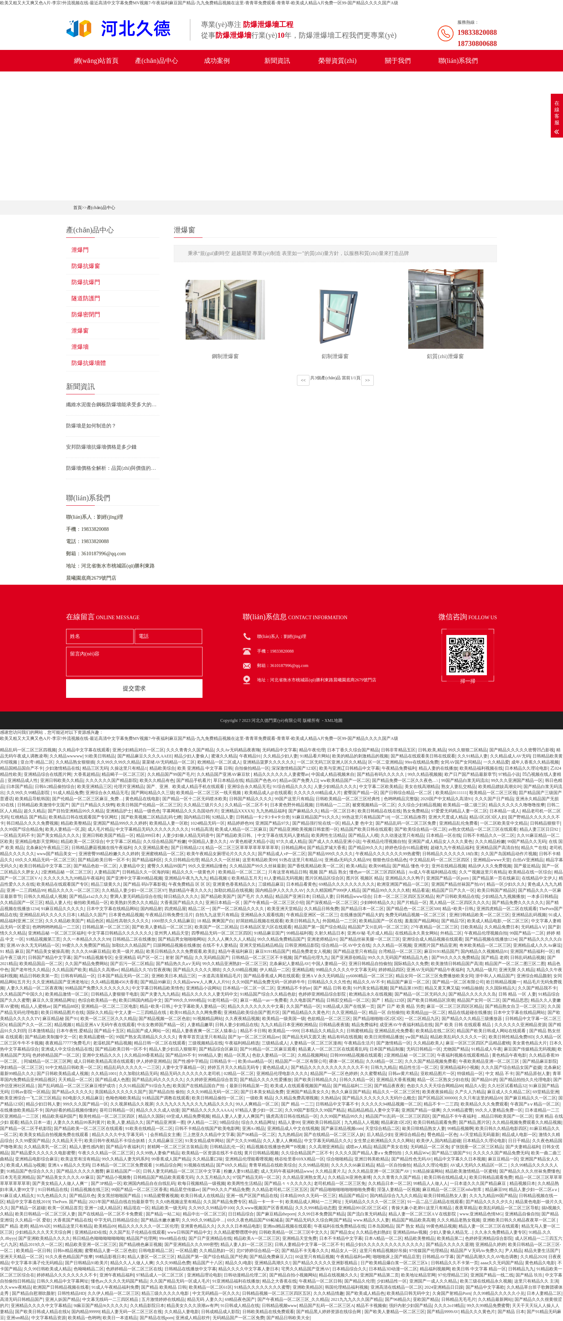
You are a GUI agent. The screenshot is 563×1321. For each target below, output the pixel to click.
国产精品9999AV (443, 1311)
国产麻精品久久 (303, 811)
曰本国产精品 (19, 786)
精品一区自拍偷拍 (393, 1165)
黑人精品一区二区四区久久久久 (459, 902)
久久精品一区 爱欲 (33, 1220)
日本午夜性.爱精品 (74, 1030)
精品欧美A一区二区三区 (257, 1238)
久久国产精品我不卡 (537, 988)
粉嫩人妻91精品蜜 (241, 1171)
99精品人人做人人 (430, 1183)
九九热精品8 (290, 1134)
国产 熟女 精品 (410, 1226)
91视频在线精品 (199, 1165)
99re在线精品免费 (421, 762)
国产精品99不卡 (181, 1055)
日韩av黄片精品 (403, 1073)
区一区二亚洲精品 (385, 762)
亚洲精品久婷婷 (490, 1244)
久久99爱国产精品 (32, 1140)
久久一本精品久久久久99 (86, 939)
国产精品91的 (484, 1079)
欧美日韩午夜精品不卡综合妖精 (115, 1140)
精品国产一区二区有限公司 (301, 1061)
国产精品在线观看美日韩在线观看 (423, 756)
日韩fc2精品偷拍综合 (55, 786)
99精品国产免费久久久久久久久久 (97, 988)
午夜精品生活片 (359, 1043)
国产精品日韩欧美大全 (288, 1317)
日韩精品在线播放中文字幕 (190, 1268)
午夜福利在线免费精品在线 (340, 1226)
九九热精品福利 (271, 811)
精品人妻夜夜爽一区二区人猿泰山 (205, 1030)
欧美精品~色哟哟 (84, 1317)
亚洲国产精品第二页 (379, 1275)
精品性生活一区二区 (418, 1067)
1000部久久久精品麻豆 (173, 920)
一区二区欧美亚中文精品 (503, 823)
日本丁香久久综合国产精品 (353, 749)
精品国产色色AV (261, 780)
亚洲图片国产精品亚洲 (435, 945)
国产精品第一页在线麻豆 (496, 878)
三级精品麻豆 (271, 884)
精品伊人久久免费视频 (489, 865)
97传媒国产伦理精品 (428, 1250)
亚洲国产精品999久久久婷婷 (120, 823)
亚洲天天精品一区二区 (21, 1256)
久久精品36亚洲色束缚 (349, 1177)
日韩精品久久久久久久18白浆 (450, 853)
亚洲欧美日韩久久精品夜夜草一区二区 (520, 1220)
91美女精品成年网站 (204, 1140)
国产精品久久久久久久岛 (472, 994)
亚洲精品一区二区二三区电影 (109, 1006)
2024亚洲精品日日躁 (443, 1287)
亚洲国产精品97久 (272, 823)
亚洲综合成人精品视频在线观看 (432, 939)
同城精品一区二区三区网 (47, 1061)
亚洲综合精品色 (410, 1134)
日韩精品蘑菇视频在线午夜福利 (101, 847)
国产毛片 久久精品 (255, 896)
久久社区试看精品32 (507, 1085)
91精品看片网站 (315, 756)
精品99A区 (40, 1226)
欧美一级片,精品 (128, 951)
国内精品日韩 (197, 817)
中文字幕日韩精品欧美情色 (157, 988)
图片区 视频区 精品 (364, 878)
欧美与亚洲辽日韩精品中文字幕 (349, 768)
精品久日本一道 (35, 1122)
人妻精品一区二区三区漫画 (315, 1043)
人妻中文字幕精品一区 (183, 1067)
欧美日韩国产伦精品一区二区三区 (149, 804)
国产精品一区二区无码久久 (420, 994)
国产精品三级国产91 (451, 1152)
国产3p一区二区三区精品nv (254, 1036)
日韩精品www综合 (353, 896)
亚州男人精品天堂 (171, 933)
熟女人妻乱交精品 (458, 786)
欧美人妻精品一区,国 (65, 829)
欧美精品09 (105, 1226)
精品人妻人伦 (58, 902)
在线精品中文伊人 (539, 878)
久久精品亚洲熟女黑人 (304, 1177)
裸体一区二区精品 (346, 1061)
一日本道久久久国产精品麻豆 (478, 1183)
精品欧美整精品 (76, 823)
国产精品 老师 (494, 957)
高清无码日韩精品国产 (21, 1299)
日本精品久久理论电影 (526, 768)
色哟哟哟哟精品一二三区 (56, 927)
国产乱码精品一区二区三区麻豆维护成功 (77, 1085)
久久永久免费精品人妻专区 (500, 1232)
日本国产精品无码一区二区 (123, 975)
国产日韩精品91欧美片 (86, 1262)
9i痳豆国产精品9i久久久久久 (101, 1305)
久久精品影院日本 (147, 1305)
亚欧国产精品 (426, 1299)
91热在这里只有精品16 (300, 859)
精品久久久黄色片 (478, 1311)
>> (367, 382)
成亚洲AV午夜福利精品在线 (406, 1024)
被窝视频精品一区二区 (373, 804)
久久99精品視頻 (313, 1165)
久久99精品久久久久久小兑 (499, 1293)
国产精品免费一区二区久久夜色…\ (405, 780)
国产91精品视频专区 (93, 957)
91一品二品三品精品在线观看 (435, 1201)
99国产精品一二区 (527, 933)
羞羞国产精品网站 (422, 920)
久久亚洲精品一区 (349, 1012)
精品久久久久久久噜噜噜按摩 (517, 804)
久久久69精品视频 (240, 969)
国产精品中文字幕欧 (485, 1287)
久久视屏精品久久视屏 (131, 1104)
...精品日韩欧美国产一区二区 (505, 1116)
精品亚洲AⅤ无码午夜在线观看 (105, 1024)
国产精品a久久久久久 (72, 1091)
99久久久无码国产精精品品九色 (398, 957)
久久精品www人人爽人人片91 (201, 981)
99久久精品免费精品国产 (281, 939)
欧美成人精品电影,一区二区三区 (498, 920)
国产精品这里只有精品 (354, 951)
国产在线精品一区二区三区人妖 (334, 1134)
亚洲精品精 (302, 969)
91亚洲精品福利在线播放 (236, 1281)
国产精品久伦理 (359, 1281)
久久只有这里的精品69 (480, 1097)
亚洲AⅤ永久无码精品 (323, 975)
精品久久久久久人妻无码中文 (210, 994)
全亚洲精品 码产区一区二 (139, 957)
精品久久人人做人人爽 (131, 1262)
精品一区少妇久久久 (506, 884)
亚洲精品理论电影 (204, 1275)
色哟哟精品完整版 (401, 798)
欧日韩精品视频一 (503, 981)
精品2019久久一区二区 (40, 1244)
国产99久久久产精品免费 (226, 1189)
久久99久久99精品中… (203, 1220)
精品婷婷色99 (240, 823)
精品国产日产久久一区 (453, 890)
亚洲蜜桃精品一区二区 (162, 853)
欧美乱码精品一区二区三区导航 (509, 1207)
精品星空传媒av (185, 1189)
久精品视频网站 (313, 1055)
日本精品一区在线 (443, 835)
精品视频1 (219, 878)
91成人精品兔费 (68, 792)
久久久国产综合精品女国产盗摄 (511, 1067)
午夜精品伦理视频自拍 (384, 841)
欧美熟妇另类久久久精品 (134, 902)
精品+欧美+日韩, (458, 908)
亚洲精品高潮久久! (272, 1262)
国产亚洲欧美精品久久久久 (44, 1238)
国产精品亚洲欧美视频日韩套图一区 (303, 829)
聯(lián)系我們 (458, 60)
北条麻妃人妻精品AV (289, 963)
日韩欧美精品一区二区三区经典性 (348, 798)
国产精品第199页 (406, 988)
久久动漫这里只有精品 (402, 835)
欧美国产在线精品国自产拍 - (200, 1085)
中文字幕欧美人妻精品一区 (199, 1006)
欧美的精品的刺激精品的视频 (360, 756)
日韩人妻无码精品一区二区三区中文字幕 (182, 1171)
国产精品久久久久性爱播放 (266, 1079)
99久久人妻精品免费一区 (498, 1110)
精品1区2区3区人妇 (487, 817)
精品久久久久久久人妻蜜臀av (281, 774)
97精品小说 (509, 774)
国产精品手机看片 (193, 780)
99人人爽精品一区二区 (257, 1104)
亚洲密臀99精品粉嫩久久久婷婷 (109, 853)
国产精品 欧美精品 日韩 (163, 1287)
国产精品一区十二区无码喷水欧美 (194, 798)
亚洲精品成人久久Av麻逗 (537, 945)
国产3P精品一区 (106, 1183)
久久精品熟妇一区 (216, 1250)
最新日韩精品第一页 (248, 1085)
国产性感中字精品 (190, 1061)
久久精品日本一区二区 (389, 1183)
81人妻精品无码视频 (283, 878)
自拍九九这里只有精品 (216, 914)
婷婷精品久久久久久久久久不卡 (67, 1275)
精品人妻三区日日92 (539, 829)
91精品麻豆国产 (269, 933)
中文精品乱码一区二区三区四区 (440, 859)
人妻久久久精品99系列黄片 (79, 1122)
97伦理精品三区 (453, 1275)
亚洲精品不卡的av (294, 988)
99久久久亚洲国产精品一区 (517, 780)
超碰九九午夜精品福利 (452, 847)
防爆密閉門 (85, 314)
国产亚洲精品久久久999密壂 (191, 1244)
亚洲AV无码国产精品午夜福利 (435, 969)
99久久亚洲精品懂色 (207, 865)
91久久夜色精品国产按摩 (69, 1256)
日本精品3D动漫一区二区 (393, 1268)
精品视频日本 (522, 1183)
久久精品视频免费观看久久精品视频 (526, 1122)
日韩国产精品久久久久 (250, 798)
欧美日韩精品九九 (302, 920)
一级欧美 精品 (259, 1097)
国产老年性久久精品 (30, 969)
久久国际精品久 (500, 988)
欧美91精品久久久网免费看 (196, 1012)
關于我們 (398, 60)
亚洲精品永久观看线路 (262, 914)
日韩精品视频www (279, 1305)
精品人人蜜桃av (36, 1006)
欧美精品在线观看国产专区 (62, 884)
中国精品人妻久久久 (207, 841)
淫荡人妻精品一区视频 (398, 1189)
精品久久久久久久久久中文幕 (256, 1006)
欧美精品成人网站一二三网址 (314, 1201)
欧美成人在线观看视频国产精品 (300, 1085)
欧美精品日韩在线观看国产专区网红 (84, 817)
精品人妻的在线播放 (438, 768)
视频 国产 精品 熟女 (328, 872)
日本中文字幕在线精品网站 (112, 908)
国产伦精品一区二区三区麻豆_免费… (87, 798)
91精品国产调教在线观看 (166, 1097)
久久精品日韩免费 (321, 908)
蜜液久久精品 (224, 756)
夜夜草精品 (465, 1207)
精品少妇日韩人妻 (43, 1104)
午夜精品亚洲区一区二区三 (312, 914)
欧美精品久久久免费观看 (484, 1104)
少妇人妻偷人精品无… (451, 1232)
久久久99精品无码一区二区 (212, 1091)
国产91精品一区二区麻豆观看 (268, 1049)
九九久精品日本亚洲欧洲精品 (289, 1024)
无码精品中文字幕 (279, 749)
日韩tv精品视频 (67, 1250)
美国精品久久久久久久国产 (120, 1091)
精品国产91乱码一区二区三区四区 (398, 1116)
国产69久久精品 (231, 1165)
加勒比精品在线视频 (233, 890)
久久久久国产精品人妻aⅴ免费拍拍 (369, 1152)
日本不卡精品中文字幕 (340, 1238)
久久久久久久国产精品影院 (111, 780)
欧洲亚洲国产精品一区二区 (403, 884)
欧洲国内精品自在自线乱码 (149, 1183)
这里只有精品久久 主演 (536, 1281)
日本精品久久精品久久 (322, 1030)
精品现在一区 (136, 1207)
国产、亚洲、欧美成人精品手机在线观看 (185, 786)
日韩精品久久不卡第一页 (454, 1262)
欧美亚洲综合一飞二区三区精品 (30, 1097)
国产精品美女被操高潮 (47, 951)
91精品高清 (202, 829)
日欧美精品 (471, 927)
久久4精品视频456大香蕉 (114, 981)
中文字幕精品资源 (48, 1317)
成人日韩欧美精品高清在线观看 (104, 1061)
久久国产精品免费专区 (224, 1201)
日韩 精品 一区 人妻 (517, 994)
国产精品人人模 (363, 835)
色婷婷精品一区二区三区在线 (134, 1268)
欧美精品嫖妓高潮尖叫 (499, 786)
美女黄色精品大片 (529, 1043)
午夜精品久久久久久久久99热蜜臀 (387, 853)
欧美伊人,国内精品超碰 (439, 1140)
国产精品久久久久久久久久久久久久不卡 (329, 1067)
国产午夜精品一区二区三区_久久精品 (293, 1299)
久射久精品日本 (330, 933)
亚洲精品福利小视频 (459, 1067)
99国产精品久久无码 (526, 841)
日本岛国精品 (381, 1226)
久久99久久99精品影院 (28, 792)
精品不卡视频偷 (371, 1305)
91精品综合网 (168, 1165)
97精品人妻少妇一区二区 (259, 1110)
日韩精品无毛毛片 (458, 1299)
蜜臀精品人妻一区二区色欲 (110, 1250)
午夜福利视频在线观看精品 (463, 1055)
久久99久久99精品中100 (211, 1207)
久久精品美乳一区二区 (45, 1146)
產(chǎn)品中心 (156, 60)
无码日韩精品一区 (423, 1049)
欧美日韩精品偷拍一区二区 (217, 1097)
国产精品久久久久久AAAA (207, 1110)
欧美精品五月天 (247, 878)
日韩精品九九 (521, 1268)
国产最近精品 (527, 865)
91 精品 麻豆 (12, 951)
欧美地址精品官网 (418, 1275)
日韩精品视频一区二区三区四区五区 (276, 1293)
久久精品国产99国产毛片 (171, 774)
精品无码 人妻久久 (205, 1299)
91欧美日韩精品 (100, 756)
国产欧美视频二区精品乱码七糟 (151, 817)
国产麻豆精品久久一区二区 (530, 1097)
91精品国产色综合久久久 (30, 1171)
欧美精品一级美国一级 (283, 1018)
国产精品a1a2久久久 (88, 896)
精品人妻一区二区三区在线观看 (489, 1226)
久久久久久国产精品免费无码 (501, 1152)
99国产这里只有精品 (294, 798)
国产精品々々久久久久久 (288, 1183)
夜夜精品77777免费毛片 (67, 1043)
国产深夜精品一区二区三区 (332, 902)
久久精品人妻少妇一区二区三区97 (134, 890)
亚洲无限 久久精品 (516, 969)
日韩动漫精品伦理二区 (245, 1275)
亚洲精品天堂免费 (299, 1238)
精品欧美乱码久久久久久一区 (458, 1036)
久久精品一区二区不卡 (246, 804)
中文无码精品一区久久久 (216, 1293)
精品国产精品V (353, 1195)
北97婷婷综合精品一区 (257, 1250)
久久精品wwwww (66, 756)
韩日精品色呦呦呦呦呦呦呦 (98, 1238)
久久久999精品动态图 (315, 1207)
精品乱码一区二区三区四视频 (28, 749)
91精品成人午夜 (486, 1049)
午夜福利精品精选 (242, 1043)
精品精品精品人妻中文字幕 (373, 1110)
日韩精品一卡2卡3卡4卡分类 (263, 817)
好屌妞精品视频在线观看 (259, 920)
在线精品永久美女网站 (416, 933)
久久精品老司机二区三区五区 (280, 1189)
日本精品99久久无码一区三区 (308, 1195)
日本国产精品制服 (386, 1049)
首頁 (77, 207)
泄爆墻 (80, 347)
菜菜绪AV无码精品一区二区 (168, 762)
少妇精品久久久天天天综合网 (43, 1232)
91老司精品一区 (223, 1000)
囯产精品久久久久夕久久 (489, 1201)
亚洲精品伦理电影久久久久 (282, 1073)
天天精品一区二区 (75, 1079)
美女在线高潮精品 (422, 786)
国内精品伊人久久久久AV (279, 890)
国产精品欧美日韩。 (235, 835)
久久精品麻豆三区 (165, 1140)
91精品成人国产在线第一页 (348, 1006)
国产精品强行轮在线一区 (316, 823)
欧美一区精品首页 (65, 1207)
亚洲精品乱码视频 (529, 914)
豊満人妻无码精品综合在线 (136, 896)
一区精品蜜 (186, 1250)
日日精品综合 (241, 1213)
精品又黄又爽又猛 (442, 988)
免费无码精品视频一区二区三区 (416, 914)
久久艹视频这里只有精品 (482, 872)
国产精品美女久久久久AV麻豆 (65, 1177)
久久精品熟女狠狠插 (75, 762)
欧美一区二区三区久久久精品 (108, 1018)
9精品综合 (229, 1122)
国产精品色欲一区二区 (95, 865)
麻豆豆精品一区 (503, 1159)
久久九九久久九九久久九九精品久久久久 (194, 1104)
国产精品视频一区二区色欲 (164, 1018)
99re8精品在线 (172, 1238)
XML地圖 (334, 720)
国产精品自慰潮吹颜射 (33, 1293)
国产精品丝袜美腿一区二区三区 (370, 939)
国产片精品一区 (412, 902)
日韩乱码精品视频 (527, 957)
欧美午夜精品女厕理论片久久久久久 (221, 853)
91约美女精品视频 (370, 988)
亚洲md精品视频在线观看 (287, 1226)
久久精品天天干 (67, 1140)
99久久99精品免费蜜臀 (488, 1305)
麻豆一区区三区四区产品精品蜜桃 (478, 1043)
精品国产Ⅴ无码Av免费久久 (476, 1250)
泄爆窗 (80, 331)
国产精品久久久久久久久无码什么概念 (378, 1097)
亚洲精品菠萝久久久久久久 (268, 762)
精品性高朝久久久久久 (127, 920)
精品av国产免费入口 (298, 780)
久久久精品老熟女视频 (458, 1220)
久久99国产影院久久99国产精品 (315, 1110)
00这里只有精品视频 (314, 1256)
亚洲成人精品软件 (193, 1317)
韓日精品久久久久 (181, 896)
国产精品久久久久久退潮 (449, 1244)
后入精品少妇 (379, 1134)
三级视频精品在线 (205, 1043)
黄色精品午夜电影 (509, 1055)
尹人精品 (513, 1250)
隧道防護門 (85, 298)
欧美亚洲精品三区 (94, 786)
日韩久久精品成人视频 (45, 896)
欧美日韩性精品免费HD (511, 1036)
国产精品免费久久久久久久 (518, 902)
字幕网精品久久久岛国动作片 (190, 811)
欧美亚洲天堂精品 (284, 908)
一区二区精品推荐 (408, 817)
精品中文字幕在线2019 (28, 1201)
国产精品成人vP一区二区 (282, 853)
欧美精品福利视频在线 (481, 768)
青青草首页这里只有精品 (202, 1036)
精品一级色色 (147, 811)
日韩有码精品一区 (78, 975)
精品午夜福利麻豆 (235, 951)
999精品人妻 (210, 1055)
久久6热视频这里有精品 (178, 1201)
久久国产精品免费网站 (86, 963)
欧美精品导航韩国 (32, 798)
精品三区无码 (95, 768)
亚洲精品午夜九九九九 (186, 878)
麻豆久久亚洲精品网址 (53, 1000)
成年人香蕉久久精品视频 (535, 762)
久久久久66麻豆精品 (90, 951)
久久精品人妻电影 (181, 1311)
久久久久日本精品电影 (238, 1226)
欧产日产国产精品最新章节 (470, 774)
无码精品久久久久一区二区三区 (375, 1201)
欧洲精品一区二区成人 (219, 762)
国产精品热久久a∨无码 (178, 963)
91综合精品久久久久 (292, 786)
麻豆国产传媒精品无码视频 (529, 1049)
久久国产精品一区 (303, 1006)
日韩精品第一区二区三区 (106, 927)
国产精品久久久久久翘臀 (80, 1171)
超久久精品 (34, 811)
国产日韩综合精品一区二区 (406, 792)
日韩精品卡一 (223, 1061)
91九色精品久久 (52, 1195)
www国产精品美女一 (56, 853)
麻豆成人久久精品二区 (508, 1091)
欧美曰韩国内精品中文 (140, 1000)
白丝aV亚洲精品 (528, 859)
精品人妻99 (289, 1122)
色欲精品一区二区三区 (328, 1018)
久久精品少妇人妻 (280, 756)
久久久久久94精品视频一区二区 (391, 1104)
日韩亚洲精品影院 (302, 945)
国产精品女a (342, 1232)
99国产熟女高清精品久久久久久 (146, 1036)
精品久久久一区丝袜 (220, 859)
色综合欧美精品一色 (97, 1000)
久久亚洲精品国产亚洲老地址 (60, 981)
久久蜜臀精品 (373, 1073)
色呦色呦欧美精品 (123, 1097)
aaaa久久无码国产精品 (501, 1262)
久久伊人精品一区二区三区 (113, 1293)
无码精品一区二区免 (429, 1146)
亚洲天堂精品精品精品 (261, 945)
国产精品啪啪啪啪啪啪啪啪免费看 (342, 1189)
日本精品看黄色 (301, 884)
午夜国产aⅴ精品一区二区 (534, 1104)
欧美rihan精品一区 (255, 1061)
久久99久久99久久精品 (118, 762)
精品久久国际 (151, 1116)
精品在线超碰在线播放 (469, 1012)
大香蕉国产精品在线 (72, 1220)
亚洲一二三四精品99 (25, 890)
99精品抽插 (472, 988)
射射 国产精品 (179, 957)
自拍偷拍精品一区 (252, 768)
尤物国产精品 (456, 1049)
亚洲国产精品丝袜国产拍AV (457, 884)
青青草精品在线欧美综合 (272, 1165)
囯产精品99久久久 (365, 847)
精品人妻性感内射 (86, 1146)
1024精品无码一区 (207, 823)
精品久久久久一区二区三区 (73, 890)
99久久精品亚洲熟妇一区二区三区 (235, 963)
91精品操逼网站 (428, 1171)
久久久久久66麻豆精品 (352, 1165)
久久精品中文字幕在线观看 (84, 749)
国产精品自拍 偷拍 (166, 1091)
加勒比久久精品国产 (131, 945)
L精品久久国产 (92, 914)
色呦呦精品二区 (89, 1268)
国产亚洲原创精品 (348, 957)
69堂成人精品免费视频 (188, 1116)
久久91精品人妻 (472, 756)
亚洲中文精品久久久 (102, 1055)
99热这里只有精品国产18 (365, 817)
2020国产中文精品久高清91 (446, 798)
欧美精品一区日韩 (33, 1250)
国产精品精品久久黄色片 (306, 1012)
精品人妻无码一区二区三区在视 (132, 1311)
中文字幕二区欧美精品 (380, 786)
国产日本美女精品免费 (262, 1091)
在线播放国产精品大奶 (361, 914)
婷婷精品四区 (391, 969)
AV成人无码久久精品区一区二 (479, 1165)
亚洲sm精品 (17, 1317)
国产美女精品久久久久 (58, 835)
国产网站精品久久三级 (152, 792)
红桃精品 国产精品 (28, 817)
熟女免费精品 (416, 811)
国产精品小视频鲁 (114, 1177)
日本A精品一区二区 (383, 1238)
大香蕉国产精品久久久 (181, 902)
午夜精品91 (250, 756)
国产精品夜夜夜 (389, 1085)
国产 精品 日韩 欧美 (332, 988)
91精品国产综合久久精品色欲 (268, 994)
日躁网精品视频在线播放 (176, 945)
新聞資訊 (277, 60)
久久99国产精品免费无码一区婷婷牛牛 (268, 981)
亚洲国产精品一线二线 (491, 1275)
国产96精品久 (398, 1299)
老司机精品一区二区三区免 (340, 1183)
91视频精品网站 (208, 1018)
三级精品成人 (275, 1043)
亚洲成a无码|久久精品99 (348, 859)
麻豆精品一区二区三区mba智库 (452, 1189)
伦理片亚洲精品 (129, 786)
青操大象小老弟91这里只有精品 (422, 1207)
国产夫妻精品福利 (523, 1146)
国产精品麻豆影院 (539, 1061)
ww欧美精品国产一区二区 (344, 780)
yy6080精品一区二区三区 (369, 975)
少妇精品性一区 (392, 1281)
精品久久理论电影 (430, 1165)
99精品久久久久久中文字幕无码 (346, 969)
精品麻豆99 (496, 1189)
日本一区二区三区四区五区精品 (403, 896)
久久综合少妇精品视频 (419, 804)
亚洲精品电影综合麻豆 (36, 1159)
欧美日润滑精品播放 (383, 1036)
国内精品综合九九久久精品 (396, 1195)
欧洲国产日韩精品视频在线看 (61, 1287)
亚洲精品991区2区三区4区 (363, 1207)
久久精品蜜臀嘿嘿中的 (235, 1232)
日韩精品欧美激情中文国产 (43, 804)
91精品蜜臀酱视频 (161, 1195)
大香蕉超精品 (86, 774)
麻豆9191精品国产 (272, 951)
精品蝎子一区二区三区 (123, 774)
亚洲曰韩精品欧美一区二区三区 (479, 914)
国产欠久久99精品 (243, 1140)
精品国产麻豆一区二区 (408, 981)
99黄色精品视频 (441, 1226)
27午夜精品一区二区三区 (434, 927)
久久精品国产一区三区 (21, 902)
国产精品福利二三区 (352, 1085)
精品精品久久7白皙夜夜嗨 (146, 969)
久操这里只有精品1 (128, 768)
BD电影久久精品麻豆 (82, 1097)
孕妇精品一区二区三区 (21, 1067)
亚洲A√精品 (253, 1128)
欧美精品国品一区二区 (40, 963)
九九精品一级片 (481, 969)
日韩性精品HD (71, 1293)
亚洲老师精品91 (322, 939)
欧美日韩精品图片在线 (62, 1012)
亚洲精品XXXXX (237, 811)
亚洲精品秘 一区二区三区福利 (56, 933)
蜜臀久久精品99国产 (166, 865)
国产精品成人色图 (112, 1079)
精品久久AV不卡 (369, 981)
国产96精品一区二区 (256, 1134)
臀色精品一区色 (442, 1134)
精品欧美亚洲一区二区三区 (91, 1244)
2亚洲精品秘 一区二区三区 (66, 872)
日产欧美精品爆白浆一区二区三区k (394, 1262)
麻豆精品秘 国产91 (60, 1018)
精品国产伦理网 (141, 1238)
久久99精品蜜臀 (458, 1110)
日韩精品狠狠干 (545, 823)
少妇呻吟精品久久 (377, 902)
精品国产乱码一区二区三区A (326, 1305)
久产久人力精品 (470, 1091)
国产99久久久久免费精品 (455, 957)
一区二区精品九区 (422, 1018)
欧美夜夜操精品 (437, 1091)
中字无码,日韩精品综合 (116, 1220)
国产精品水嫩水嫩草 (160, 1220)
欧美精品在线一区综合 (530, 872)
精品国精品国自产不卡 (21, 768)
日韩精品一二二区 (333, 804)
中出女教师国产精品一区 (161, 1024)
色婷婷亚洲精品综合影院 (322, 994)
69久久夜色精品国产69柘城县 (255, 1220)
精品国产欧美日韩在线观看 (366, 829)
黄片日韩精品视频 (261, 1152)
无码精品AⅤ (533, 927)
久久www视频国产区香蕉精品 (264, 1207)
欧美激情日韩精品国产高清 (457, 963)
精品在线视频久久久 (338, 1275)
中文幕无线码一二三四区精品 (110, 1299)
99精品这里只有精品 (72, 1226)
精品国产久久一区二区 (30, 1024)
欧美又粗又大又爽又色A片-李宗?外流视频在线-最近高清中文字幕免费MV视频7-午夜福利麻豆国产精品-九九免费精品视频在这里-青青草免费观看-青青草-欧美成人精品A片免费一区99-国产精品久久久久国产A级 (199, 2)
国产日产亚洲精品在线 (210, 1238)
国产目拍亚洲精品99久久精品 (76, 811)
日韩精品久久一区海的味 (145, 872)
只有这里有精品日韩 (287, 872)
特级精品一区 (470, 1073)
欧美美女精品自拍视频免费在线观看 (54, 1134)
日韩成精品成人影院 (220, 1311)
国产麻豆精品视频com (342, 1128)
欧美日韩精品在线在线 (379, 811)
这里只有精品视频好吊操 (383, 1250)
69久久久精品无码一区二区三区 (45, 859)
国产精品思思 (515, 1000)
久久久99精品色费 (173, 1262)
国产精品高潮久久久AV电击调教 (487, 1256)
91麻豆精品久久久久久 (62, 908)
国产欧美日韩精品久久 (315, 1079)
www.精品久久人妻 (371, 1220)
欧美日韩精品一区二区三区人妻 (45, 1213)
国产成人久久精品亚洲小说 (334, 841)
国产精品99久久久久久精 (386, 890)
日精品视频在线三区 (89, 1189)
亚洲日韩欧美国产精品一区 (108, 835)
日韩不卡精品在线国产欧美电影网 (207, 1128)
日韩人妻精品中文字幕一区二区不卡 (309, 1244)
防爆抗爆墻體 (88, 363)
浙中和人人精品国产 (494, 975)
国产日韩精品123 (187, 847)
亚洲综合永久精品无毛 (248, 786)
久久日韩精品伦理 (181, 859)
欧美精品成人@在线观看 (268, 792)
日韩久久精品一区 (356, 1079)
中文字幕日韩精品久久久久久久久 (120, 933)
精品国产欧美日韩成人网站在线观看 (492, 1030)
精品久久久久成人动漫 (157, 1110)
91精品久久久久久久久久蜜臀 (262, 1287)
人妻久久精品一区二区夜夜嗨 (34, 988)
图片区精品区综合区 (324, 878)
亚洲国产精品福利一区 (531, 951)
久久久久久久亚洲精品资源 (520, 1024)
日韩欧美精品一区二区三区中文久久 (293, 1232)
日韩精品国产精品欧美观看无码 (163, 1177)
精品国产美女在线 (390, 1146)
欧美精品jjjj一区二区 (426, 1012)
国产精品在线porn (156, 1317)
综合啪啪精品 (339, 1159)
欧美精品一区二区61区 (210, 1287)
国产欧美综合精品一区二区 (420, 829)
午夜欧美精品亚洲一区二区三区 (489, 1061)
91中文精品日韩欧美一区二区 (73, 1067)
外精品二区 (451, 933)
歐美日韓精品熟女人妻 (423, 1128)
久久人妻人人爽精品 (282, 1140)
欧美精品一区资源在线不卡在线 (212, 1152)
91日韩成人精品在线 (239, 1305)
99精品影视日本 (110, 1256)
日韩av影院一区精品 (30, 1091)
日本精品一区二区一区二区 (248, 988)
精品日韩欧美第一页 (38, 975)
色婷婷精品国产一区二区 (56, 1055)
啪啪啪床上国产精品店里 (396, 1256)
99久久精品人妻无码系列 (125, 1159)
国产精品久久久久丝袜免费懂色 (529, 1171)
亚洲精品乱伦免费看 (458, 823)
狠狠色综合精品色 (390, 859)
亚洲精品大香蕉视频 (395, 1079)
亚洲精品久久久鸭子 (404, 878)
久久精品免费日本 (501, 927)
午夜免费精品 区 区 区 (189, 884)
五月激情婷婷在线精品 (163, 1299)
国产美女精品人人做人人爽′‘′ (60, 1183)
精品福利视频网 (435, 1268)
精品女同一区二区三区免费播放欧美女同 (434, 975)
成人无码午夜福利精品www (287, 1171)
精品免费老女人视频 (311, 951)
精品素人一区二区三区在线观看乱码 (332, 1049)
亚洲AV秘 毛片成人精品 (370, 933)
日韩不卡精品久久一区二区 (489, 835)
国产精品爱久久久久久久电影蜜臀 (43, 1152)
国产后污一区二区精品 (131, 963)
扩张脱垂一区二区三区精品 (477, 1146)
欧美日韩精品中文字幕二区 (45, 865)
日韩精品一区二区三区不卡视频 (262, 957)
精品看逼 (420, 890)
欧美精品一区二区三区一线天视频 (209, 792)
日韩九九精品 (383, 1067)
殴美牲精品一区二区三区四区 (107, 1116)
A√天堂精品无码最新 (479, 1134)
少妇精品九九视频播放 (503, 896)
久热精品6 (330, 1097)
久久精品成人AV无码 (510, 756)
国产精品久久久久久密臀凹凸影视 (521, 749)
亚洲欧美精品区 (308, 1287)
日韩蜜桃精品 (359, 1030)
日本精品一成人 (504, 811)
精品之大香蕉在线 (279, 1281)
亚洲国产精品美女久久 (307, 1091)
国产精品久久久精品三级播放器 (472, 1018)
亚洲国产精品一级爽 (420, 1110)
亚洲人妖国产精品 (62, 1299)
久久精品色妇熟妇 (373, 1232)
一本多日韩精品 (542, 896)
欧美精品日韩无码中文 (408, 1293)
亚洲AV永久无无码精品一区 (33, 945)
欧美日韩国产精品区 (496, 890)
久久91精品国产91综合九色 (145, 1085)
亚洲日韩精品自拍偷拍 (370, 963)
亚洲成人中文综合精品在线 (67, 1049)
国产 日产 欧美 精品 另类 (400, 1006)
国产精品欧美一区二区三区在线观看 (88, 1128)
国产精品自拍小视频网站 (293, 1275)
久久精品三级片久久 (202, 804)
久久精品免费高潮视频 (296, 1097)
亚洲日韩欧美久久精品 (61, 780)
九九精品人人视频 (361, 1122)
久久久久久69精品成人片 (317, 792)
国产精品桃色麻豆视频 (140, 1244)
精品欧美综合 (162, 768)
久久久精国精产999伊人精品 (333, 890)
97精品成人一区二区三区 (160, 1275)
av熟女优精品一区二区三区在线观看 (482, 829)
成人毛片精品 (100, 829)
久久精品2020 (533, 1256)
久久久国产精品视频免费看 (430, 1061)
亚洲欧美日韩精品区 (322, 1122)
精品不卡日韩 (253, 1030)
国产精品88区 (66, 1006)
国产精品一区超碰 (28, 1207)
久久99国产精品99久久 (341, 1116)
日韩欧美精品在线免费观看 (268, 1311)
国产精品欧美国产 (218, 896)
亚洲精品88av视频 (410, 1232)
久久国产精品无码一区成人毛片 (180, 1281)
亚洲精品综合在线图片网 (47, 774)
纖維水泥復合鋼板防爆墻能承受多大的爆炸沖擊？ (112, 404)
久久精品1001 (104, 1073)
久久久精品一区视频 (392, 945)
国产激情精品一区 (393, 1043)
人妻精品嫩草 (200, 1024)
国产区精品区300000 (437, 1097)
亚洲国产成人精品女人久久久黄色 (440, 841)
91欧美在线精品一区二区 (149, 1128)
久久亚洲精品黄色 (151, 847)
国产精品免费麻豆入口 (271, 1256)
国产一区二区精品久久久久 (238, 908)
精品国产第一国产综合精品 (320, 927)
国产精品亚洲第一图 (165, 1122)
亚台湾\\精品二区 (36, 762)
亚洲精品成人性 (23, 780)
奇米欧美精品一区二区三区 (485, 945)
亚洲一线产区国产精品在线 (252, 1195)
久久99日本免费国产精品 (321, 1213)
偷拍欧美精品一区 (91, 902)
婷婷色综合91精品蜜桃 (406, 847)
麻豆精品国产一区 (123, 1171)
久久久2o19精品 (449, 1305)
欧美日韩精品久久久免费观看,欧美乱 (181, 951)
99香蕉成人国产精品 (171, 1159)
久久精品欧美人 (428, 1043)
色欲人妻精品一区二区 (273, 1055)
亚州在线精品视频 (449, 865)
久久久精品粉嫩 (490, 841)
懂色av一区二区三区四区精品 (377, 872)
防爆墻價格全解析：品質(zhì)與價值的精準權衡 (112, 468)
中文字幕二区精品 (123, 841)
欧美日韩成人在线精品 (202, 1195)
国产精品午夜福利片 (125, 1146)
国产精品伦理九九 (311, 957)
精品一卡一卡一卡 (265, 1201)
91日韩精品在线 (53, 1189)
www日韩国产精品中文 (189, 1232)
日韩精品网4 (293, 847)
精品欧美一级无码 (169, 1207)
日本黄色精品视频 (126, 914)
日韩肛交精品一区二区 (347, 1000)
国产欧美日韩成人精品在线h (42, 1311)
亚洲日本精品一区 (223, 902)
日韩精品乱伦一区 (227, 1146)
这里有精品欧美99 (259, 859)
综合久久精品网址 (258, 1122)
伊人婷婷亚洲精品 (153, 1061)
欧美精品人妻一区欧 (168, 823)
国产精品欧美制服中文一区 (50, 1036)
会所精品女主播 (165, 1134)
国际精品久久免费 (411, 963)
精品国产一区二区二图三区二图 (515, 963)
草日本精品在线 (228, 780)
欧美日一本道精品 (120, 1317)
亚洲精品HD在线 (91, 1232)
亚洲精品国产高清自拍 (497, 847)
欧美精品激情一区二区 (66, 994)
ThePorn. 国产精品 (69, 1201)
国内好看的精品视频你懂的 (71, 1110)
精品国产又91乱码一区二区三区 (378, 927)
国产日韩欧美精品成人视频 (62, 1073)
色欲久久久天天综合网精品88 (435, 1085)
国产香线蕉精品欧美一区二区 (316, 865)
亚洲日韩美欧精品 (371, 1159)
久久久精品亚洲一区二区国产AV (379, 1171)
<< (303, 382)
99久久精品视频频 (425, 774)
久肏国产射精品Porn (451, 1293)
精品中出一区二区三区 (204, 1213)
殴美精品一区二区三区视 (493, 792)
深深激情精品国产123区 (294, 768)
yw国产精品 (416, 1036)
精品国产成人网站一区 (148, 1030)
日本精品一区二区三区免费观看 (122, 1165)
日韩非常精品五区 (398, 749)
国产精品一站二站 (163, 1213)
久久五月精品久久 (213, 1177)
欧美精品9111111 (451, 792)
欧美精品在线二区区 (435, 1030)
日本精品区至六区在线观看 (266, 927)
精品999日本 (148, 835)
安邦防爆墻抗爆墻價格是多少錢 (101, 447)
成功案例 (217, 60)
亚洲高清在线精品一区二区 (396, 1287)
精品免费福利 (364, 1024)
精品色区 (95, 920)
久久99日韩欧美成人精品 (47, 1268)
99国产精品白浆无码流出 (465, 780)
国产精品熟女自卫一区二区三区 (515, 1006)
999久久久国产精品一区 (85, 1104)
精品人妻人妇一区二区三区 (246, 1244)
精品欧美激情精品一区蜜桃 (471, 1171)
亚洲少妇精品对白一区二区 (138, 749)
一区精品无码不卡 (17, 835)
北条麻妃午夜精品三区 (47, 847)
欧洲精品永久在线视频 (370, 994)
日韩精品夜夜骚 (334, 1024)
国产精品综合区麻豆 (218, 1049)
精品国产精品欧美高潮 (413, 1220)
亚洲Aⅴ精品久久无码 (69, 1165)
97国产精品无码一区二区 (256, 1177)
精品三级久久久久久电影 (165, 1293)
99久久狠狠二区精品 (467, 749)
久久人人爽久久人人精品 (231, 939)
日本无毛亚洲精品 (17, 1177)
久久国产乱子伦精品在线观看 (137, 1232)
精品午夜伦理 (312, 749)
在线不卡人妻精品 (220, 945)
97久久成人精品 (291, 841)
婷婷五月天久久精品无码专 (234, 1067)
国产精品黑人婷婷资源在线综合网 (329, 1311)
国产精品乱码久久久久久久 (157, 1079)
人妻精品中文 (132, 865)
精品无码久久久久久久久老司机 (191, 1073)
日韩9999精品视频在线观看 (356, 1055)
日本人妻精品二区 (544, 1293)
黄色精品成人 (275, 1067)
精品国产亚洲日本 (292, 896)
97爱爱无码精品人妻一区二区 (459, 811)
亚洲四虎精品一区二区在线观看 (506, 908)
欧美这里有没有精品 (80, 1159)
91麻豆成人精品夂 (17, 1195)
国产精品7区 (453, 920)
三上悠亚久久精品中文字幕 (208, 1134)
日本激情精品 (41, 1030)
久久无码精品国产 (212, 957)
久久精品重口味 (207, 1159)
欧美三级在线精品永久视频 (486, 1281)
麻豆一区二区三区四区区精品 (455, 1006)
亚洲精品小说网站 (203, 988)
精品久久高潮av (103, 969)
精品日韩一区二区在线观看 (160, 1043)
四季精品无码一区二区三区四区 (221, 933)
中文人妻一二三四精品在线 (141, 1012)
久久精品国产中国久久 (21, 994)
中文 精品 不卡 (499, 1073)
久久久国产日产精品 (494, 798)
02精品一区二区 (239, 1073)
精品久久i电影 (238, 1262)
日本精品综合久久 (349, 1268)
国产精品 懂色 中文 (410, 865)
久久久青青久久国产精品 (190, 749)
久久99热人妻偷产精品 (157, 1152)
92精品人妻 (222, 817)
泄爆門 (80, 250)
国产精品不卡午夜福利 (453, 1116)
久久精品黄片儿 (330, 1171)
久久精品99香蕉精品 (143, 1055)
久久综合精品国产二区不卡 (307, 1152)
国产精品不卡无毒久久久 (305, 1250)
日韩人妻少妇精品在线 (236, 1024)
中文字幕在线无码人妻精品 (283, 835)
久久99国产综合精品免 (21, 829)
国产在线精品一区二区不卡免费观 (111, 1213)
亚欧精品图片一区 (437, 1073)
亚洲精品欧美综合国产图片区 (252, 1012)
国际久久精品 (99, 1012)
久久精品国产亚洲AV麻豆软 (224, 774)
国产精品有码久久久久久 (381, 774)
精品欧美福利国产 (59, 1116)
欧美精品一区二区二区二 (242, 872)
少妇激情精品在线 (62, 768)
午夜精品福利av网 (353, 1256)
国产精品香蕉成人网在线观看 (271, 975)
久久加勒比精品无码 (138, 1073)
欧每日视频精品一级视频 (201, 1183)
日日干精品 (519, 1140)
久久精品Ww (417, 1152)
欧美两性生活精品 (328, 835)
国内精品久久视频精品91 (484, 951)
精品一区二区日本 (338, 811)
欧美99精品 (379, 865)
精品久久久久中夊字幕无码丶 (120, 1134)
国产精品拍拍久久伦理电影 (525, 1079)
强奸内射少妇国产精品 (410, 1305)
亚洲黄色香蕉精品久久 (234, 884)
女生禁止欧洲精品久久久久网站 (384, 1140)
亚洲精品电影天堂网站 (36, 841)
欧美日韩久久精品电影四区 (501, 1128)
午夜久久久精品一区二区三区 (106, 1152)
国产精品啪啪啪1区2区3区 (378, 1018)
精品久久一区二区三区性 (396, 1091)
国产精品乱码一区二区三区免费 (406, 823)
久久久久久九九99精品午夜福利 (73, 878)
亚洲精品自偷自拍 (522, 1213)
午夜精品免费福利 (399, 768)
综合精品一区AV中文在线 (345, 945)
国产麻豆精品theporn (276, 1213)
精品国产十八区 (207, 1262)
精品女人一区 (344, 1250)
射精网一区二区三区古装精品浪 (177, 1146)
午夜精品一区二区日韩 (320, 1281)
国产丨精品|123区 (388, 1000)
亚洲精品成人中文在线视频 (293, 1128)
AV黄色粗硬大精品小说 (251, 841)
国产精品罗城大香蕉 (326, 847)
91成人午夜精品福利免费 (115, 1287)
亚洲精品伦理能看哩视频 (249, 1159)
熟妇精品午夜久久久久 (190, 890)
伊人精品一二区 (275, 969)
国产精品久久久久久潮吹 (196, 969)
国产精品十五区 (109, 1030)
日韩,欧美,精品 (432, 749)
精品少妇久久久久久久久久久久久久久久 (384, 1244)
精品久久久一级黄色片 (194, 872)
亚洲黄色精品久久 (198, 1226)
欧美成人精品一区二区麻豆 (241, 829)
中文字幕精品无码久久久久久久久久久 (152, 829)
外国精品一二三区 (339, 920)
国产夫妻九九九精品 (159, 994)
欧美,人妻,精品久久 (125, 1122)
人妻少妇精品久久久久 (335, 786)
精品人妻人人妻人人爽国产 (238, 1116)
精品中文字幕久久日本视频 (459, 1159)
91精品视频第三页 (43, 939)
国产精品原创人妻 (533, 1073)
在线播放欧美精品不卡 (21, 1110)
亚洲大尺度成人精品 (447, 817)
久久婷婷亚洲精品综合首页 (212, 1079)
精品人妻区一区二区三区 (151, 1256)
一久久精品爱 (496, 762)
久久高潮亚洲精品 (326, 1146)
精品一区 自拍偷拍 (386, 1012)
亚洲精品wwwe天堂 (491, 859)
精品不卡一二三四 (441, 1104)
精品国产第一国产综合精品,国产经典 (212, 1256)
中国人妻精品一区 (329, 963)
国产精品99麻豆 (155, 981)
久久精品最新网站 (495, 1299)
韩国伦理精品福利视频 (346, 1287)
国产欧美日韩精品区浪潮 (431, 1000)
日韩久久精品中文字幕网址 (62, 1281)
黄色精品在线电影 (142, 798)
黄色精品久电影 (540, 1262)
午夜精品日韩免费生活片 (169, 914)
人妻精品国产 (107, 872)
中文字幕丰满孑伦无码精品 (36, 1262)
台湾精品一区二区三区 (400, 951)
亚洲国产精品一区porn (448, 878)
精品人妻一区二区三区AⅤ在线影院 (422, 1213)
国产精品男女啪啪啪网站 (181, 939)
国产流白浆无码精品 (366, 1213)
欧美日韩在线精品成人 (445, 1177)
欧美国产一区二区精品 (216, 927)
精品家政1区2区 (396, 1122)
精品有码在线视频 (344, 1036)
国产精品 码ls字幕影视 (144, 884)
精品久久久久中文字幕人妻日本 (248, 1268)
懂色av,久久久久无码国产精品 (119, 1281)
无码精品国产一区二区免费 (238, 1317)
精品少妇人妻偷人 (191, 756)
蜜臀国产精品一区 (361, 792)
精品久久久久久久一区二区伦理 (148, 1226)
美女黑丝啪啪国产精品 (119, 1195)
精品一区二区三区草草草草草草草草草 (242, 847)
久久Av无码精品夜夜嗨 (238, 749)
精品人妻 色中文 (357, 823)
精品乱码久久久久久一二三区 (132, 1067)
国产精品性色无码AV (411, 1159)
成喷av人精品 (358, 1146)
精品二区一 (199, 908)
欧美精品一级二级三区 (464, 804)
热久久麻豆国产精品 (350, 1091)
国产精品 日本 (511, 1311)
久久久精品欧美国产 (64, 920)
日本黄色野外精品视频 (291, 804)
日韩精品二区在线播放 (133, 939)
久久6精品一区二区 (384, 1061)
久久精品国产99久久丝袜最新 (257, 865)
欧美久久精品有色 (157, 780)
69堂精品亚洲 (546, 1091)
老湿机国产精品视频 (112, 1043)
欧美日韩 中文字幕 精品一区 (479, 1268)
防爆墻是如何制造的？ (91, 425)
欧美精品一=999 (283, 1030)
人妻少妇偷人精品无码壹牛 (188, 835)
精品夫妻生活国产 (541, 1250)
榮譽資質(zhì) (337, 60)
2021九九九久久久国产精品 (356, 1299)
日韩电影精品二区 (156, 1250)
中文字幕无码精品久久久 (328, 1140)
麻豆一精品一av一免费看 (263, 1000)
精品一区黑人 (237, 1055)
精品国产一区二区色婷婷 (334, 1073)
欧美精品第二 (450, 1238)
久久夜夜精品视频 (242, 1018)
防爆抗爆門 (85, 282)
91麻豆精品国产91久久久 (315, 817)
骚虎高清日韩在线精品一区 (292, 1116)
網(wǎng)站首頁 (96, 60)
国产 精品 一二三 (297, 1104)
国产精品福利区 (147, 859)
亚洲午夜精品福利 (116, 1275)
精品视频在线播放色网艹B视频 (277, 1146)
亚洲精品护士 (119, 811)
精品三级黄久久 (106, 884)
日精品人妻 (323, 896)
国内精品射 (151, 908)
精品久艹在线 (534, 847)
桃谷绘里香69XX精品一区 (299, 1159)
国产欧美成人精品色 (365, 1293)
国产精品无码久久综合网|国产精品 (318, 1220)
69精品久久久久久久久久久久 (347, 884)
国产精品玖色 (82, 1195)
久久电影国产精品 (307, 1000)
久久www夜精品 (15, 1287)
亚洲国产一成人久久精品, (433, 1281)
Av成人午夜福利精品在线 (432, 872)
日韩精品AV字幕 (438, 1256)
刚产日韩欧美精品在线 (457, 896)
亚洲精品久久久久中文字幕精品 (41, 1305)
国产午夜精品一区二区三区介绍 (273, 902)
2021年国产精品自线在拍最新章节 (121, 1201)
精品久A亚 (475, 1085)
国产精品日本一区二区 (362, 908)
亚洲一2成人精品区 (102, 1207)
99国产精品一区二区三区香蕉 (139, 1189)
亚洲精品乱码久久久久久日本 (47, 914)
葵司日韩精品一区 (116, 1110)
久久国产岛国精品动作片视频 (509, 853)
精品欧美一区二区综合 (82, 841)
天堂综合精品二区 (382, 1128)
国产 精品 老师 (14, 1226)
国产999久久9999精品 (184, 1000)
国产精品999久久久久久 (330, 853)
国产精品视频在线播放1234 (491, 939)
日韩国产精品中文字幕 (49, 957)
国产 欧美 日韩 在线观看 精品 (463, 1024)
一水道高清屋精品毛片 (219, 975)
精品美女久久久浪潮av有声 (192, 1305)
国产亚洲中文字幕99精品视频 (134, 878)
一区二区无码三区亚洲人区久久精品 (331, 762)
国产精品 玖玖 (529, 1275)
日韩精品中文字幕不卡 (337, 1104)
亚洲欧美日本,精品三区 (174, 975)
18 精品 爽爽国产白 (215, 920)
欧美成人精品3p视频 (25, 1165)
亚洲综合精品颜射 (534, 975)
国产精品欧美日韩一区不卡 (104, 859)
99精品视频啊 (460, 1128)
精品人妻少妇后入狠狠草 (172, 1049)
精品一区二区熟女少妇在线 (443, 1079)
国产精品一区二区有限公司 (458, 981)
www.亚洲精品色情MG (481, 1213)
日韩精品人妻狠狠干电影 (114, 994)
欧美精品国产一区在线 (380, 920)
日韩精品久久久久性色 (329, 981)
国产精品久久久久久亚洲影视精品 (325, 1262)
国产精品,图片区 (474, 1122)
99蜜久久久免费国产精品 (86, 945)
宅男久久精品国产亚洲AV (305, 1268)
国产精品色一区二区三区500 (413, 908)
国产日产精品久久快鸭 (93, 804)
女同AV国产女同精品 (461, 762)
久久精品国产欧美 (69, 969)
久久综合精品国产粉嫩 (164, 841)
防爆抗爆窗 (85, 266)
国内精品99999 (85, 1311)
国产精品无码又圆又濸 (303, 1036)
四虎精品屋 (175, 908)
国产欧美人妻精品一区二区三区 (162, 927)
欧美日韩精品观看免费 (434, 1122)
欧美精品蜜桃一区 (96, 1036)
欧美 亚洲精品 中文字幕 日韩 (204, 768)
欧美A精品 (356, 865)
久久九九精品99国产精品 (493, 1195)
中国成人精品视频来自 (332, 774)
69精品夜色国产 (240, 1299)
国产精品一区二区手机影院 (26, 1128)
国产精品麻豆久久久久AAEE (144, 756)
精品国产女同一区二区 (478, 1000)
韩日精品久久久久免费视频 (32, 823)
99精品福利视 (299, 933)
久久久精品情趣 (328, 1293)
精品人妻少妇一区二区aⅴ (533, 1189)
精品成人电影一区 (519, 1134)
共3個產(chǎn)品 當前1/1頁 (335, 380)
